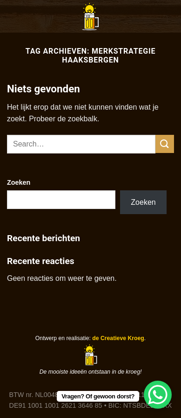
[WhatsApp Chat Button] (158, 395)
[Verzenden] (164, 144)
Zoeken (18, 182)
